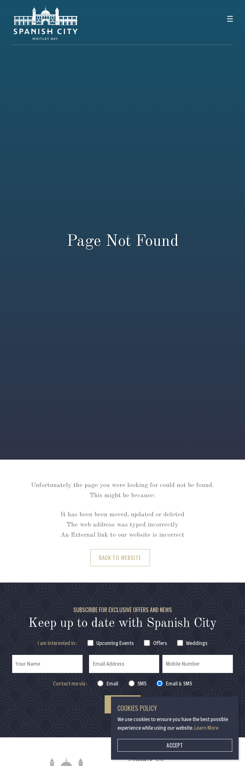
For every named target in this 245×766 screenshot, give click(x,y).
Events (115, 643)
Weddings (196, 643)
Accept (175, 745)
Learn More (206, 728)
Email (112, 684)
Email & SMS (179, 684)
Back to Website (120, 558)
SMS (141, 684)
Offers (160, 643)
